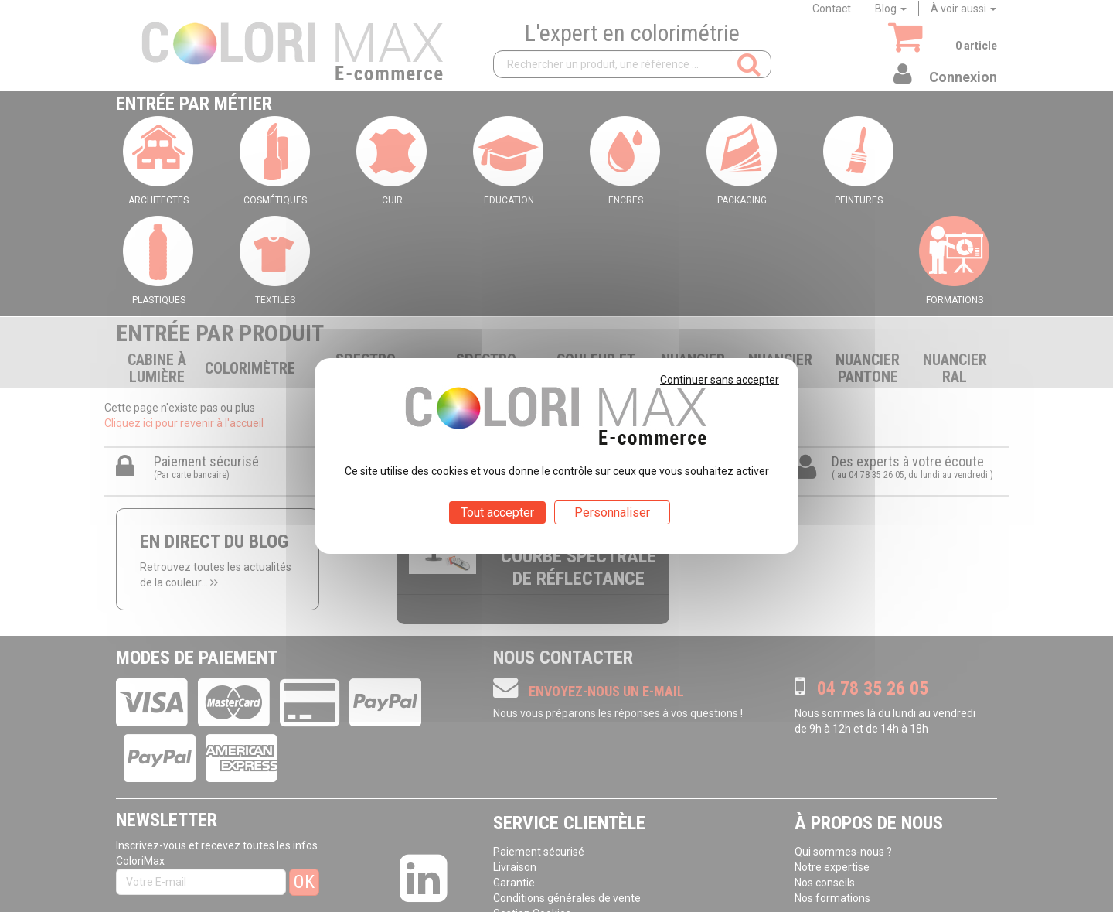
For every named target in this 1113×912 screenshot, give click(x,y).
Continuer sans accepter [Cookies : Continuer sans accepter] (719, 380)
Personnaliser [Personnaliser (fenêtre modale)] (612, 512)
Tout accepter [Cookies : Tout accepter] (497, 512)
